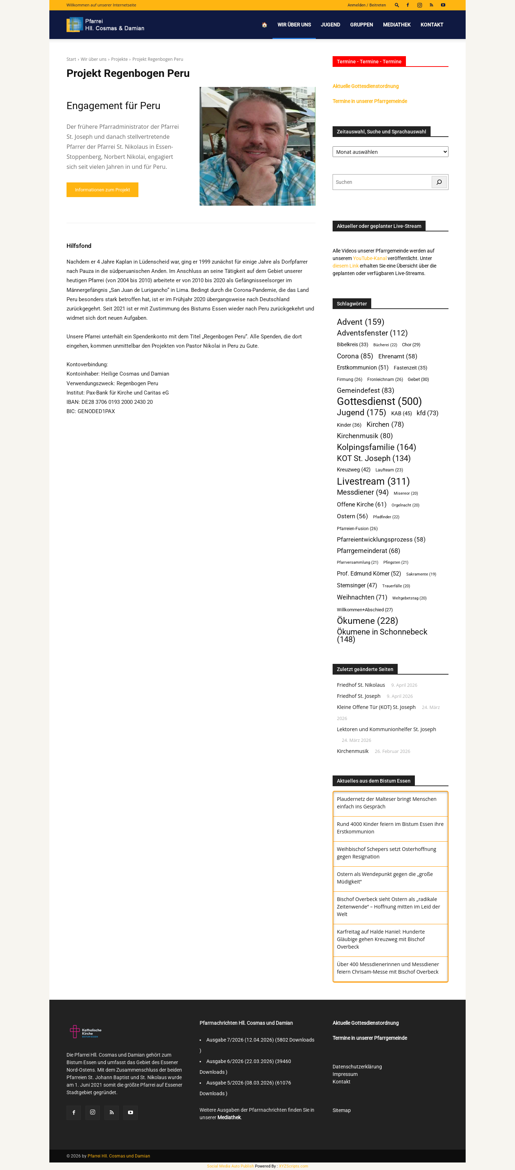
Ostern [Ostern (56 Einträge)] (352, 516)
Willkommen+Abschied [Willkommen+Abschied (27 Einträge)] (365, 609)
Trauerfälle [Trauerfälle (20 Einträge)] (396, 586)
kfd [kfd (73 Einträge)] (427, 413)
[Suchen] (439, 182)
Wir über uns (294, 25)
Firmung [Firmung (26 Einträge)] (349, 379)
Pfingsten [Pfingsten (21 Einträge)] (395, 562)
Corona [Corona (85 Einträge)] (355, 356)
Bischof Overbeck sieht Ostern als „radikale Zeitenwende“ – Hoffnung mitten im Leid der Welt (388, 906)
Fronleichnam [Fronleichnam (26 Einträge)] (385, 379)
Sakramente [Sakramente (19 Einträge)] (421, 574)
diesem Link (346, 266)
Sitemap (342, 1110)
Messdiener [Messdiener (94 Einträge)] (363, 492)
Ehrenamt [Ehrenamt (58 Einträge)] (397, 356)
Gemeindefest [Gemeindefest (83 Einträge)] (365, 390)
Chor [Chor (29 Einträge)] (411, 344)
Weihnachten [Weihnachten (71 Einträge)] (362, 597)
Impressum (345, 1074)
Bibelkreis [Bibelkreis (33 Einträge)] (352, 344)
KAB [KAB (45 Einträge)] (401, 413)
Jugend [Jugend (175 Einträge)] (361, 412)
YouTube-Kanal (370, 258)
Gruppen (361, 25)
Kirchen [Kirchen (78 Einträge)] (385, 425)
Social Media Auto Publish (230, 1166)
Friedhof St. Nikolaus (361, 684)
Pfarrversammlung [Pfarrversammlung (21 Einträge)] (357, 562)
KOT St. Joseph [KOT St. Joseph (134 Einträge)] (374, 458)
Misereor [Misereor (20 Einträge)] (406, 493)
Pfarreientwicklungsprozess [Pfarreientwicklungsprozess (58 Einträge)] (381, 539)
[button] (397, 5)
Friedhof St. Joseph (359, 695)
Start (71, 59)
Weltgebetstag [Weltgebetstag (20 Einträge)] (409, 598)
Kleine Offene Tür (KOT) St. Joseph (376, 707)
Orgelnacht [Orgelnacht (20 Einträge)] (406, 505)
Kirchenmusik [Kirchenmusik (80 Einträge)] (365, 436)
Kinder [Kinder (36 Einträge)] (349, 425)
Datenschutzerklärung (357, 1066)
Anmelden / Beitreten (367, 5)
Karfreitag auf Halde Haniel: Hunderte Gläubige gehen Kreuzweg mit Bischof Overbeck (381, 939)
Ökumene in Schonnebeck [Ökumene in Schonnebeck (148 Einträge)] (382, 635)
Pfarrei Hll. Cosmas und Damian (119, 1156)
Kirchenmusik (353, 751)
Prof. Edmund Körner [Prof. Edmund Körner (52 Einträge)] (369, 573)
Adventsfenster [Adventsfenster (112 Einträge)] (372, 333)
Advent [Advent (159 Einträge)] (360, 322)
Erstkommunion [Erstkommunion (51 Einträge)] (363, 367)
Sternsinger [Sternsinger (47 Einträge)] (357, 585)
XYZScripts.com (293, 1166)
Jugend (330, 25)
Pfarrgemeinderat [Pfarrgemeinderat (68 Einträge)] (368, 550)
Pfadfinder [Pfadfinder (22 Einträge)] (386, 516)
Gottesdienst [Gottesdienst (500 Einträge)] (379, 401)
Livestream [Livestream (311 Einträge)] (373, 481)
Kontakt (432, 25)
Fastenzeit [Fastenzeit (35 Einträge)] (410, 368)
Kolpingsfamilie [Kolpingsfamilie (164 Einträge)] (376, 447)
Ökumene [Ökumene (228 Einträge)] (367, 621)
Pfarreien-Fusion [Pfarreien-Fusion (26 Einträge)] (357, 528)
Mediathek (397, 25)
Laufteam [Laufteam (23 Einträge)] (389, 470)
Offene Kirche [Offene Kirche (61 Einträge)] (362, 504)
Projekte (119, 59)
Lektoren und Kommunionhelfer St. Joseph (386, 729)
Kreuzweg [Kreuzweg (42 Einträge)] (354, 469)
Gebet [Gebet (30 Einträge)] (418, 379)
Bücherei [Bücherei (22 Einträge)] (385, 344)
